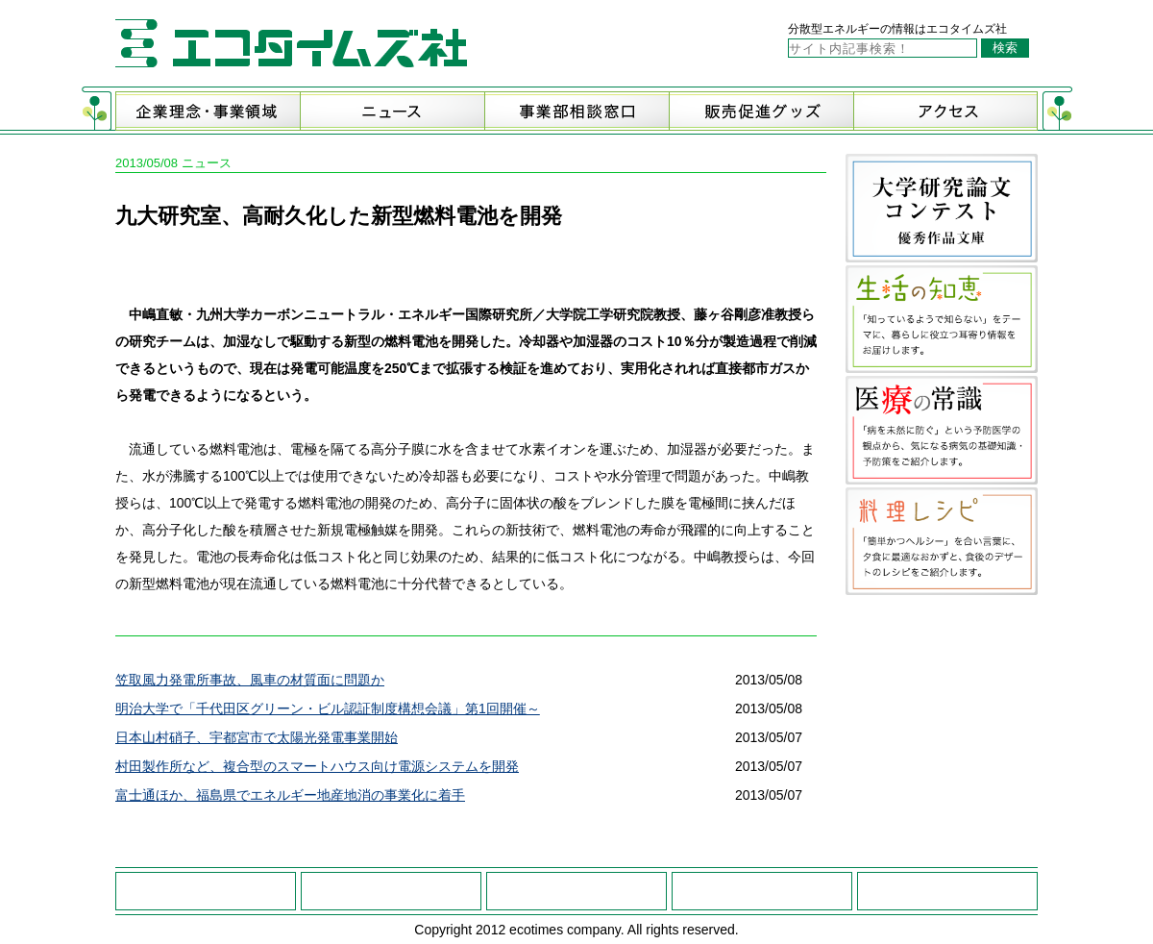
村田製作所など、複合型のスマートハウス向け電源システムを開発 (317, 766)
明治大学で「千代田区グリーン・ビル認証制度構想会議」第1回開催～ (327, 708)
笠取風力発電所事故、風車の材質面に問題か (249, 679)
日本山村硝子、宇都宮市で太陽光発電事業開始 (256, 737)
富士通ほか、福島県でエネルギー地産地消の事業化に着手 (290, 795)
